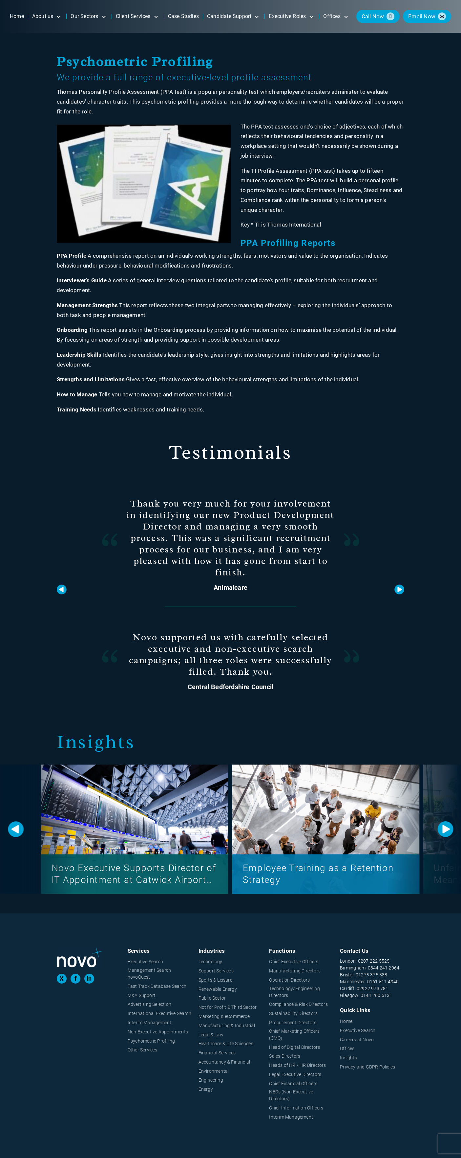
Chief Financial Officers (293, 1083)
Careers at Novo (357, 1039)
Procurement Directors (292, 1022)
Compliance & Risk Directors (298, 1004)
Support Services (216, 970)
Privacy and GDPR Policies (367, 1066)
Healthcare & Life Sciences (226, 1043)
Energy (206, 1089)
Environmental (214, 1071)
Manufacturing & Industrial (227, 1025)
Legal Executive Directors (295, 1074)
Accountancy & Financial (224, 1062)
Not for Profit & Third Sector (228, 1007)
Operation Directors (289, 980)
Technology (210, 961)
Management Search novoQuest (149, 974)
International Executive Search (159, 1013)
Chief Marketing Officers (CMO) (294, 1034)
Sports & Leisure (215, 980)
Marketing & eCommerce (224, 1016)
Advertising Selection (149, 1004)
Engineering (211, 1080)
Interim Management (150, 1022)
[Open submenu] (58, 16)
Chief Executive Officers (293, 961)
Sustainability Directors (293, 1013)
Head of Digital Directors (294, 1047)
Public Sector (212, 998)
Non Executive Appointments (158, 1031)
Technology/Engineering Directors (294, 992)
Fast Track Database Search (157, 986)
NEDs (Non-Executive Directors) (291, 1095)
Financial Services (217, 1052)
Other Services (142, 1049)
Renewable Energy (218, 989)
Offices (347, 1048)
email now (421, 16)
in (89, 978)
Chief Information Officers (296, 1107)
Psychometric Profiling (151, 1041)
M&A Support (142, 995)
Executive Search (145, 961)
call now (373, 16)
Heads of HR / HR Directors (297, 1065)
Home (346, 1021)
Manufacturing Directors (295, 970)
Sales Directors (284, 1056)
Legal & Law (211, 1034)
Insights (348, 1057)
